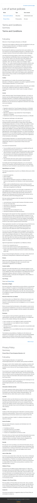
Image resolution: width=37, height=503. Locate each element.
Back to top (31, 341)
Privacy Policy (6, 19)
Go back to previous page (29, 5)
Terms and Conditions (8, 15)
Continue (18, 501)
